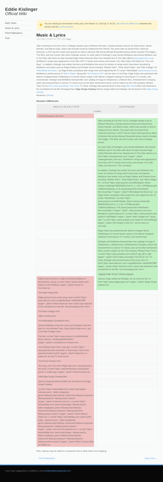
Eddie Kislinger (21, 9)
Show (50, 95)
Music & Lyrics (12, 28)
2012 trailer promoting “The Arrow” (64, 86)
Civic (7, 38)
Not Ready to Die (95, 73)
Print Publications (45, 458)
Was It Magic (70, 73)
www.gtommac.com (144, 58)
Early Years (151, 458)
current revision (66, 27)
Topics (68, 39)
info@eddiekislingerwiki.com (58, 471)
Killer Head (131, 86)
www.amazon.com (147, 70)
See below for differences (127, 23)
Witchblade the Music (47, 70)
